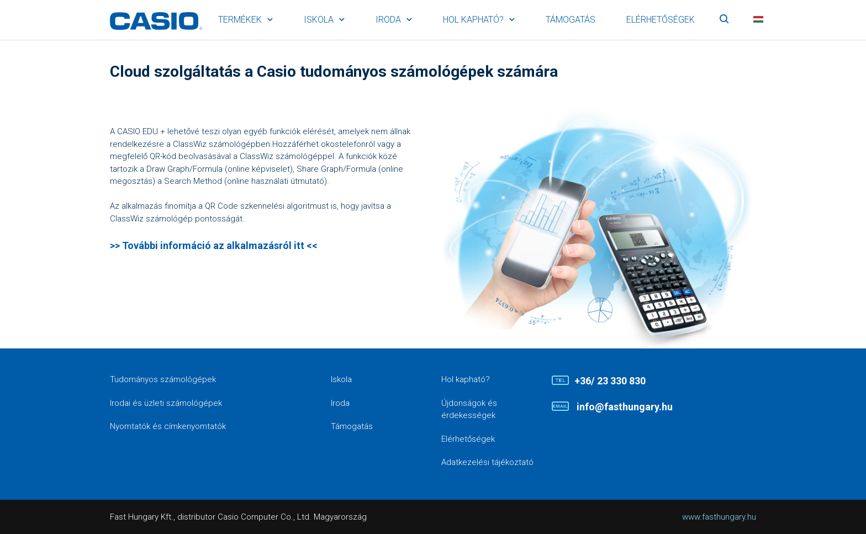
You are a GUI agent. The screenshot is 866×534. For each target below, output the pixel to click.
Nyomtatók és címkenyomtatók (168, 426)
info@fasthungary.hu (623, 407)
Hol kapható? (473, 19)
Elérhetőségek (660, 19)
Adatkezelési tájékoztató (487, 462)
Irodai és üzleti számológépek (166, 403)
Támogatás (570, 19)
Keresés (724, 20)
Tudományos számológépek (163, 379)
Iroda (388, 19)
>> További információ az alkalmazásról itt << (214, 245)
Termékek (240, 19)
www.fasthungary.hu (719, 517)
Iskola (319, 19)
